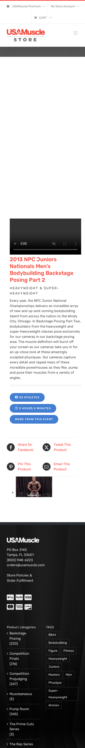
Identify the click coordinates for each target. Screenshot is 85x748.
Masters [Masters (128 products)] (54, 613)
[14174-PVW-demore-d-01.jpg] (34, 431)
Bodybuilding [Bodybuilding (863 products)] (58, 581)
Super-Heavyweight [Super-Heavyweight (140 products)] (58, 632)
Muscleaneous (21, 632)
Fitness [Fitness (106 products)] (68, 589)
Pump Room (19, 647)
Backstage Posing (18, 574)
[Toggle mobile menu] (75, 33)
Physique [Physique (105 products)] (55, 621)
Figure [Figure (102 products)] (53, 589)
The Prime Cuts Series (22, 665)
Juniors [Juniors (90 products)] (54, 605)
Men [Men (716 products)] (69, 613)
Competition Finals (19, 594)
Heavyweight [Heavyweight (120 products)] (58, 597)
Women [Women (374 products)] (54, 643)
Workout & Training (18, 700)
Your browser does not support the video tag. (45, 175)
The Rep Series (21, 682)
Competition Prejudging (19, 614)
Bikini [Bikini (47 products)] (52, 573)
